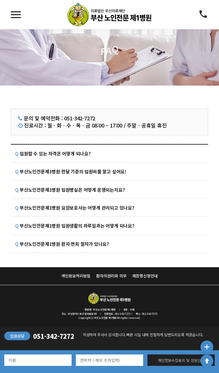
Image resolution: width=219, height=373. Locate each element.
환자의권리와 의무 (111, 276)
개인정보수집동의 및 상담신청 (181, 360)
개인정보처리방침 (75, 276)
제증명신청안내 (145, 276)
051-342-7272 (53, 335)
